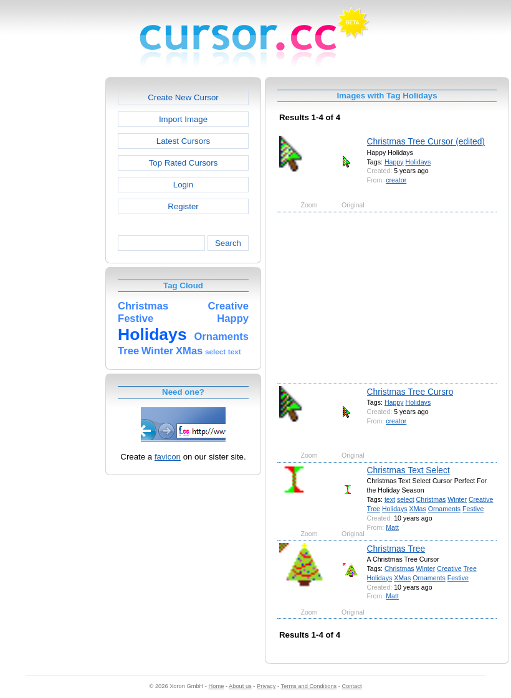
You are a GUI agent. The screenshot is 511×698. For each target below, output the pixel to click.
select (405, 499)
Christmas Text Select (408, 470)
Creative (481, 499)
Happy (394, 162)
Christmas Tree (396, 549)
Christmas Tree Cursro (410, 392)
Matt (392, 527)
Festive (473, 508)
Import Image (183, 119)
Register (183, 206)
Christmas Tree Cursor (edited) (426, 141)
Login (183, 184)
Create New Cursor (183, 97)
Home (216, 686)
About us (240, 686)
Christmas (431, 499)
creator (396, 180)
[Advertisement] (52, 264)
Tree (373, 508)
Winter (457, 499)
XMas (417, 508)
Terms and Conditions (308, 686)
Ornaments (444, 508)
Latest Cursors (183, 141)
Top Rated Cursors (183, 162)
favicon (168, 456)
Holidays (418, 162)
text (389, 499)
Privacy (266, 686)
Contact (352, 686)
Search (228, 243)
